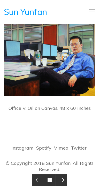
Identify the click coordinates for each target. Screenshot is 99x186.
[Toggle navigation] (92, 12)
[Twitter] (79, 148)
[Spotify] (43, 148)
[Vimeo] (61, 148)
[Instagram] (22, 148)
